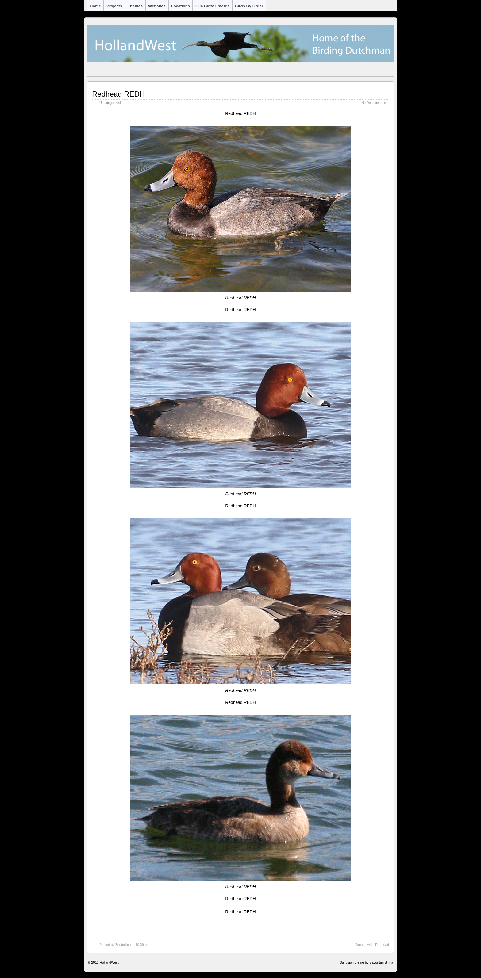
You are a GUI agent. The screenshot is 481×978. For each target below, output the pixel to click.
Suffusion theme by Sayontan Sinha (366, 962)
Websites (157, 6)
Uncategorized (110, 103)
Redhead (382, 944)
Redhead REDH (118, 94)
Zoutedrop (123, 944)
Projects (114, 6)
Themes (135, 6)
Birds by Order (249, 6)
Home (95, 6)
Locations (180, 6)
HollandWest (109, 962)
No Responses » (373, 103)
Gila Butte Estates (212, 6)
